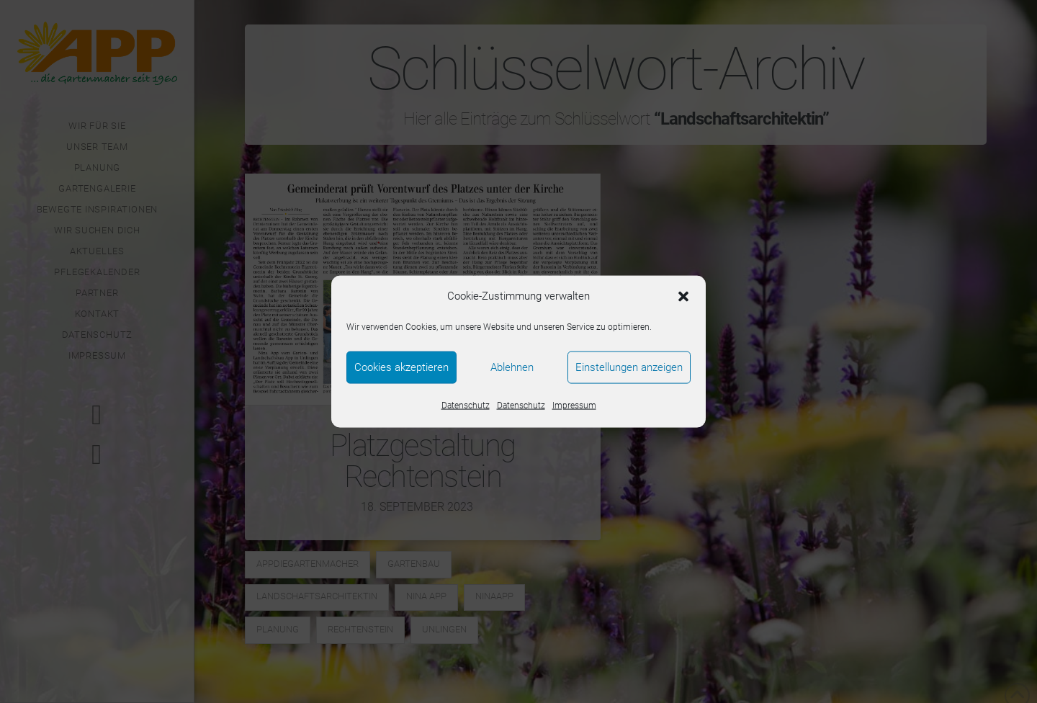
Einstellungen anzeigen (629, 367)
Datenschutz (465, 405)
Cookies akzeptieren (401, 367)
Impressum (574, 405)
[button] (683, 296)
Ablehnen (512, 367)
